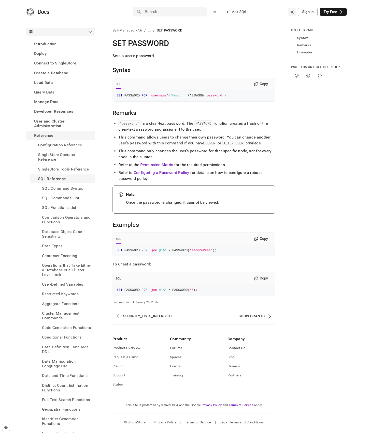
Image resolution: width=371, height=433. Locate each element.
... (149, 30)
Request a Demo (125, 359)
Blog (231, 359)
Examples (304, 52)
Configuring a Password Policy (161, 173)
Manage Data (46, 101)
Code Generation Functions (66, 327)
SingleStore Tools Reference (63, 169)
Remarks (304, 45)
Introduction (45, 44)
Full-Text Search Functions (66, 399)
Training (176, 377)
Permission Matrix (156, 165)
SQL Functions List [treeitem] (59, 207)
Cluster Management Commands (61, 315)
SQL (118, 84)
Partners (234, 377)
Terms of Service (241, 407)
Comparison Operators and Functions (66, 219)
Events (175, 368)
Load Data (43, 82)
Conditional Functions (62, 337)
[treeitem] (60, 44)
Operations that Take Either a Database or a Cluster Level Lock (66, 270)
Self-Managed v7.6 (127, 30)
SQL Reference (52, 178)
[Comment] (320, 75)
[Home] (37, 12)
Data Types (52, 246)
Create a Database (51, 73)
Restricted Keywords (60, 294)
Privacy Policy (212, 407)
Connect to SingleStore (55, 63)
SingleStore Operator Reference (56, 157)
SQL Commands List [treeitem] (60, 198)
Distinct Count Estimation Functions (65, 387)
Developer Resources (53, 111)
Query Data (44, 92)
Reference (43, 135)
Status (118, 386)
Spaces (176, 359)
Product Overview (127, 350)
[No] (308, 75)
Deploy (40, 53)
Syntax (302, 38)
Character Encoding (59, 255)
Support (119, 377)
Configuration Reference (60, 145)
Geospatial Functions (61, 409)
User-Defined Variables (62, 284)
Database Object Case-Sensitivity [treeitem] (62, 234)
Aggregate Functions (60, 303)
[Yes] (296, 75)
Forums (176, 350)
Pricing (118, 368)
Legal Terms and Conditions (242, 424)
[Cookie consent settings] (6, 427)
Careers (234, 368)
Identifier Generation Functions (60, 421)
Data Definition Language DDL (65, 349)
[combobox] (292, 12)
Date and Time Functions (64, 375)
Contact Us (236, 350)
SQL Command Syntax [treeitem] (62, 188)
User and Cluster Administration (49, 123)
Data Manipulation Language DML (59, 363)
